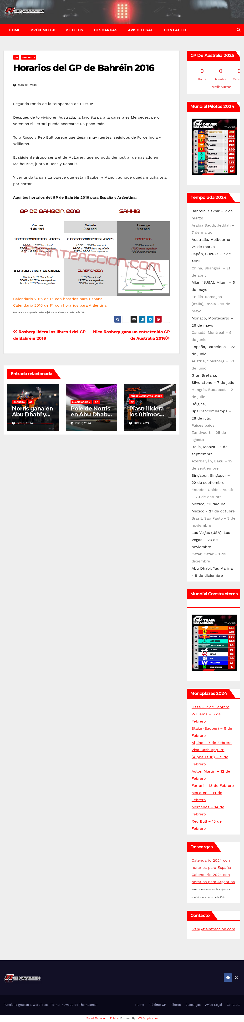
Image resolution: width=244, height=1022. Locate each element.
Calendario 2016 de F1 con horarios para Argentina (60, 305)
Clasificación (81, 402)
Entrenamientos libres (146, 396)
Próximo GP (43, 30)
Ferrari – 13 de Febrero (213, 785)
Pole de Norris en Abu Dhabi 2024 (90, 414)
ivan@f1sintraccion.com (213, 929)
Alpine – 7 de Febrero (212, 742)
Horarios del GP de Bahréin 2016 (83, 67)
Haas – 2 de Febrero (210, 707)
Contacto (175, 30)
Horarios (28, 57)
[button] (238, 30)
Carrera (19, 402)
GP (16, 57)
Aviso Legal (140, 30)
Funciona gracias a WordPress (27, 1005)
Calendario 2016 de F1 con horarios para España (57, 299)
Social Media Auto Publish (103, 1018)
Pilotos (74, 30)
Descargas (106, 30)
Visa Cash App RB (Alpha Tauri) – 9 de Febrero (210, 757)
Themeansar (88, 1005)
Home (14, 30)
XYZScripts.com (148, 1018)
